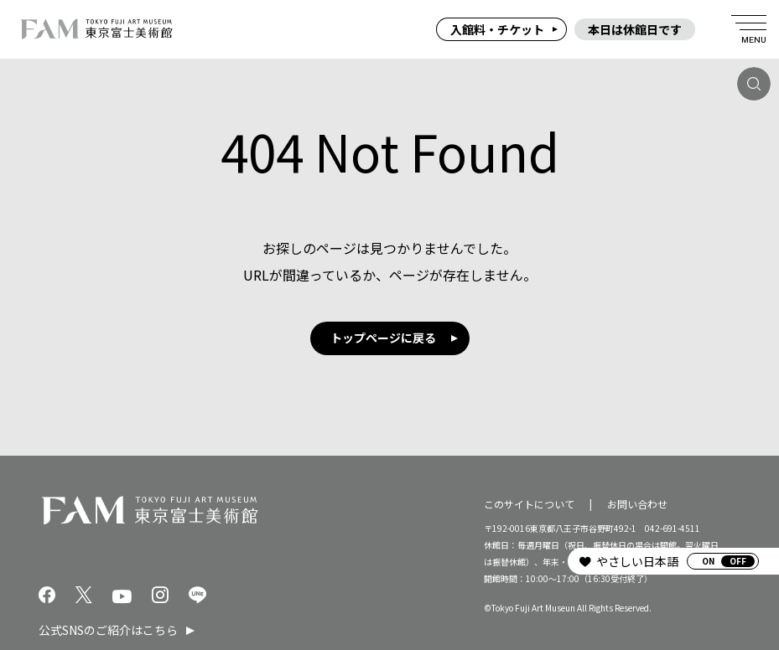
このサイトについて (529, 503)
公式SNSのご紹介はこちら (108, 630)
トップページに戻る (383, 337)
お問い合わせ (637, 503)
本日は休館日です (635, 29)
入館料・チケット (497, 29)
